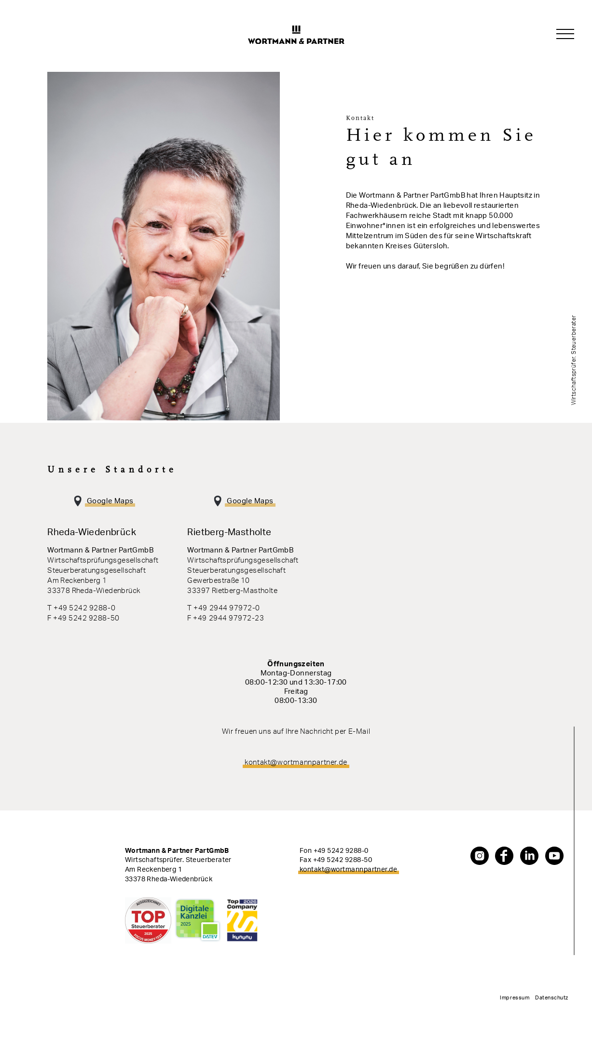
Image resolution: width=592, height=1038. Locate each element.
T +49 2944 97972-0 (223, 608)
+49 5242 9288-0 (341, 851)
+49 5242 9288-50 (342, 860)
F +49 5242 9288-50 (83, 618)
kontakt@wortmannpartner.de (296, 762)
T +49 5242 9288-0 (81, 608)
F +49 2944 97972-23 (225, 618)
